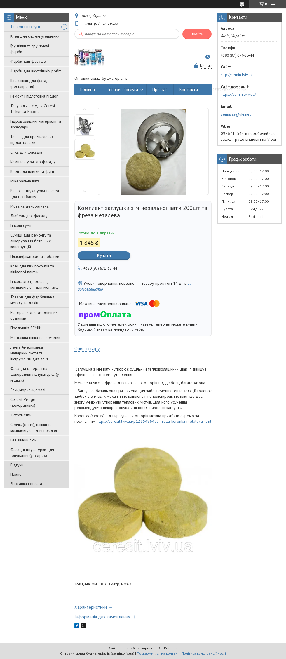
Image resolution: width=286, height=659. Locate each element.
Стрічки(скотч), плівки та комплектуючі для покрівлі (34, 427)
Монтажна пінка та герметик (35, 337)
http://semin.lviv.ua (237, 74)
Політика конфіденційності (204, 653)
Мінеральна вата (25, 181)
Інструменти (21, 415)
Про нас (160, 89)
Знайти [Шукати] (197, 34)
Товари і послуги (25, 26)
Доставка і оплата (26, 483)
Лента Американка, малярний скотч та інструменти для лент (29, 353)
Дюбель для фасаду (29, 215)
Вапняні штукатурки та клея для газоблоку (34, 193)
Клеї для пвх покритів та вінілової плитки (32, 268)
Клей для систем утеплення (35, 36)
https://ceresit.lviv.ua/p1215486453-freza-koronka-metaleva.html (154, 421)
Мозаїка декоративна (29, 206)
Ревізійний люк (23, 440)
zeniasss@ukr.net (236, 114)
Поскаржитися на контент (158, 653)
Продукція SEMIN (26, 328)
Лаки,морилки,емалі (27, 389)
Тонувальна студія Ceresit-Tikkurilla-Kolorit (33, 108)
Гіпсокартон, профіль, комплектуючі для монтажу (34, 284)
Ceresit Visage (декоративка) (22, 402)
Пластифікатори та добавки (34, 256)
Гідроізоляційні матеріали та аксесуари (35, 124)
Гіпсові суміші (22, 225)
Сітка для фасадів (26, 152)
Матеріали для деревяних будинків (33, 315)
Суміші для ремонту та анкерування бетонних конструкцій (30, 240)
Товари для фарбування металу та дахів (32, 299)
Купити (104, 255)
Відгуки (16, 464)
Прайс (15, 474)
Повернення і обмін (228, 89)
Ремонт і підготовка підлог (34, 96)
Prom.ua (170, 648)
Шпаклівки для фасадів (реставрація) (31, 83)
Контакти (188, 89)
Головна (87, 89)
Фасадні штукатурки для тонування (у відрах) (32, 452)
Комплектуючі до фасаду (33, 161)
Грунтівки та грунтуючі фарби (29, 48)
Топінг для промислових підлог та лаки (32, 139)
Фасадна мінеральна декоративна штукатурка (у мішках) (34, 374)
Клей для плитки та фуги (32, 171)
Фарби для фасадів (28, 61)
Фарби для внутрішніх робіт (35, 71)
